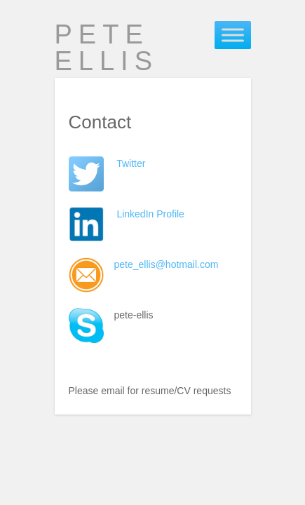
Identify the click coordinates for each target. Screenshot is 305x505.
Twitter (130, 163)
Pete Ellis (107, 48)
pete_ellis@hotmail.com (166, 264)
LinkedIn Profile (150, 214)
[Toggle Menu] (233, 34)
